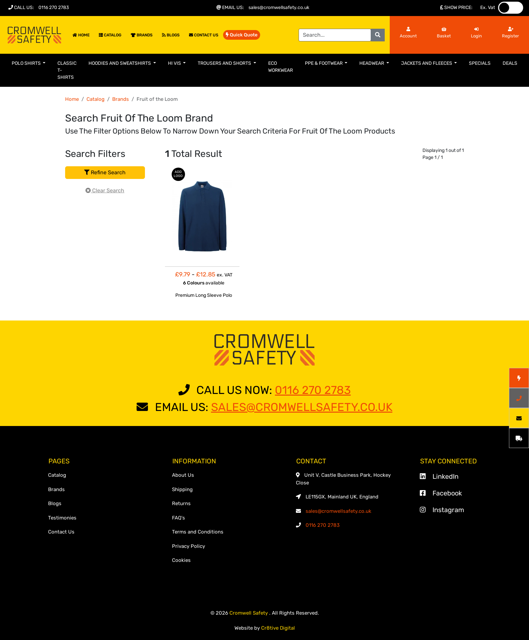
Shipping (182, 489)
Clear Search (104, 190)
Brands (142, 35)
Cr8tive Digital (278, 628)
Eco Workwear (280, 66)
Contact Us (203, 35)
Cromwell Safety (249, 613)
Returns (181, 503)
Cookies (181, 560)
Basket (444, 32)
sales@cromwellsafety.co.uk (278, 7)
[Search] (335, 35)
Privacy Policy (188, 546)
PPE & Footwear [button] (324, 63)
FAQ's (178, 518)
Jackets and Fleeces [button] (427, 63)
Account (408, 32)
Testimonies (62, 518)
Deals (510, 63)
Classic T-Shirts (66, 70)
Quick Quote (241, 35)
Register (510, 32)
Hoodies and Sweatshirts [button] (120, 63)
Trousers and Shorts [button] (225, 63)
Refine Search (105, 172)
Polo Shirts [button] (27, 63)
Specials (480, 63)
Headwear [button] (372, 63)
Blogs (171, 35)
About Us (183, 475)
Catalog (110, 35)
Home (81, 35)
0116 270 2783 (53, 7)
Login (476, 32)
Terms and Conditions (197, 532)
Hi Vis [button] (175, 63)
